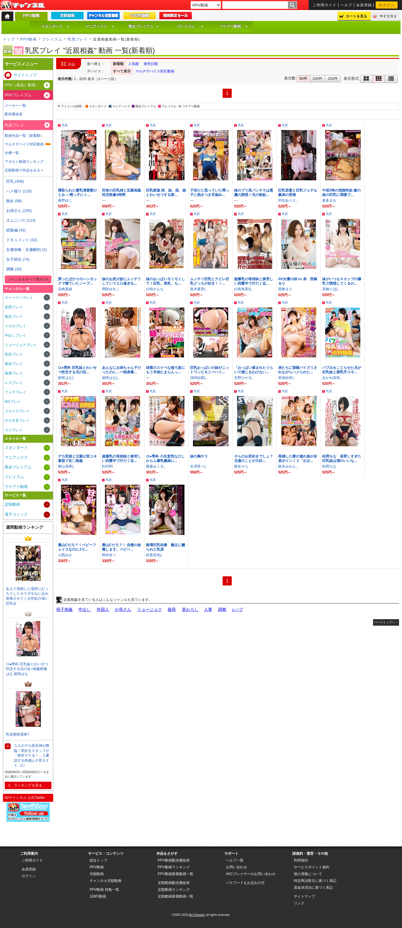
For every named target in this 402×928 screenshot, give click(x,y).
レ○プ (237, 609)
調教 (222, 609)
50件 (303, 78)
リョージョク (149, 609)
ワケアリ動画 (234, 26)
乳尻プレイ (77, 39)
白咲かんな (155, 289)
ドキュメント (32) (21, 240)
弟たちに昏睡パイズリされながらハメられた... (297, 370)
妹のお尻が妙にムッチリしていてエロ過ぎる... (121, 281)
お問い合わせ (236, 867)
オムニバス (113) (20, 220)
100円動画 (98, 896)
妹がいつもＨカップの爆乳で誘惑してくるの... (341, 281)
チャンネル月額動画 (105, 881)
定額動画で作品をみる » (24, 170)
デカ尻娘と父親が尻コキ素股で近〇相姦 (77, 458)
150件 (333, 78)
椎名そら (241, 466)
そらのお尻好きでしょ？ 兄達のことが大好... (255, 458)
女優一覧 (12, 153)
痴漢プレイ (13, 373)
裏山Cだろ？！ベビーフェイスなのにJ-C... (77, 547)
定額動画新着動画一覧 (175, 896)
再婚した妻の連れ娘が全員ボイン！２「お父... (297, 458)
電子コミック (16, 514)
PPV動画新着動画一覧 (175, 874)
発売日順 (151, 64)
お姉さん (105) (19, 210)
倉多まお (329, 200)
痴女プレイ (13, 316)
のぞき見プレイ (17, 420)
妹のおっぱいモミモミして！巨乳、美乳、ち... (165, 281)
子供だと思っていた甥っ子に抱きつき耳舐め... (209, 192)
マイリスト (388, 16)
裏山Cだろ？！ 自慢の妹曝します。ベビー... (121, 547)
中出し (84, 609)
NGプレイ (13, 402)
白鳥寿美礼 (243, 289)
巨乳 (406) (15, 181)
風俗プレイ (13, 364)
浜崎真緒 (65, 289)
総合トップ (98, 860)
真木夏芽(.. (199, 289)
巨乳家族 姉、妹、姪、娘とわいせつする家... (166, 192)
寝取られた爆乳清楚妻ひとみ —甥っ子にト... (77, 192)
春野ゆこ (65, 200)
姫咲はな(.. (66, 378)
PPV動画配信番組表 (174, 860)
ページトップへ (384, 622)
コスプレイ (13, 430)
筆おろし (190, 609)
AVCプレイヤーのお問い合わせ (250, 874)
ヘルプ (346, 5)
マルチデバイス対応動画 (154, 71)
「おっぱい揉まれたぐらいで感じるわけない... (253, 370)
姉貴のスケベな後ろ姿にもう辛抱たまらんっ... (165, 370)
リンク (299, 903)
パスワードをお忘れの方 (245, 883)
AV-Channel (23, 5)
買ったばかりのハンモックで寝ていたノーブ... (77, 281)
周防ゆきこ (111, 289)
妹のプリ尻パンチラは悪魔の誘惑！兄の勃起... (253, 192)
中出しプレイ (15, 335)
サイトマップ (304, 896)
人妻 (208, 609)
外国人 (103, 609)
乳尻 (65, 125)
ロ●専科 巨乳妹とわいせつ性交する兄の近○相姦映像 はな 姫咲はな (27, 669)
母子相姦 (64, 609)
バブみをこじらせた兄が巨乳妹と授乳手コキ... (341, 370)
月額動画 (97, 874)
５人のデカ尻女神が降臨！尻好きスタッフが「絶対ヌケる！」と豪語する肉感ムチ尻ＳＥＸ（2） (31, 756)
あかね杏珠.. (332, 378)
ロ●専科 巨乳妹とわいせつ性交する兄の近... (77, 370)
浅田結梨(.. (199, 378)
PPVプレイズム (18, 95)
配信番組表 (13, 114)
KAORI (107, 466)
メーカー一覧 (15, 105)
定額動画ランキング (174, 890)
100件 (317, 78)
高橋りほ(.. (331, 289)
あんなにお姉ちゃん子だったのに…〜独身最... (121, 370)
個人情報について (308, 874)
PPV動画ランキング (174, 867)
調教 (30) (14, 269)
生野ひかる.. (244, 378)
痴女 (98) (14, 201)
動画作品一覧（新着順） (24, 136)
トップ (9, 39)
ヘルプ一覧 (235, 860)
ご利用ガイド (325, 5)
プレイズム (190, 26)
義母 (172, 609)
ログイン (387, 5)
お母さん (123, 609)
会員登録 (364, 5)
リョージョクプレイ (21, 345)
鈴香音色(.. (154, 555)
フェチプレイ (15, 392)
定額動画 (12, 504)
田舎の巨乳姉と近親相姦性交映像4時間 (121, 192)
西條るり (285, 289)
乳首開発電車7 (17, 734)
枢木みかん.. (288, 466)
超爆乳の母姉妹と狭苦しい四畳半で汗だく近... (253, 281)
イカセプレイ (15, 326)
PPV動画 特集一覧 (104, 890)
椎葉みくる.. (156, 466)
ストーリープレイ (19, 298)
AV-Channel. (197, 914)
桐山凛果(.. (66, 466)
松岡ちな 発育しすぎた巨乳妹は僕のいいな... (341, 458)
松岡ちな (329, 466)
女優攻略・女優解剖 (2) (26, 249)
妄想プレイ (13, 307)
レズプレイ (13, 383)
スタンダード (55, 26)
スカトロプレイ (17, 411)
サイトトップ (25, 75)
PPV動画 (28, 39)
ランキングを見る (28, 785)
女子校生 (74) (18, 259)
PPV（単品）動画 (20, 85)
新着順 (118, 64)
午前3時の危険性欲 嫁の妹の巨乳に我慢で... (341, 192)
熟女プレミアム (144, 26)
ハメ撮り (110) (19, 191)
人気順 (133, 64)
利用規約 (301, 860)
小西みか (65, 555)
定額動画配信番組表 (174, 883)
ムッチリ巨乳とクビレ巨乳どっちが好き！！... (209, 281)
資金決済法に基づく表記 (313, 887)
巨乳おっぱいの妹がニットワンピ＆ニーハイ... (209, 370)
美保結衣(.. (287, 378)
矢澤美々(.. (199, 466)
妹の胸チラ (199, 456)
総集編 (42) (16, 230)
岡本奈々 (109, 555)
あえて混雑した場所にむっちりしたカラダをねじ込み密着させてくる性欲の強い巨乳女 (27, 596)
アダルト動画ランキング (24, 162)
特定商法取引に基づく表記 (315, 881)
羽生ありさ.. (288, 200)
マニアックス (100, 26)
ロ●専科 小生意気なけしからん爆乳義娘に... (165, 458)
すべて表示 (122, 71)
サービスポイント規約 (311, 867)
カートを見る (356, 16)
